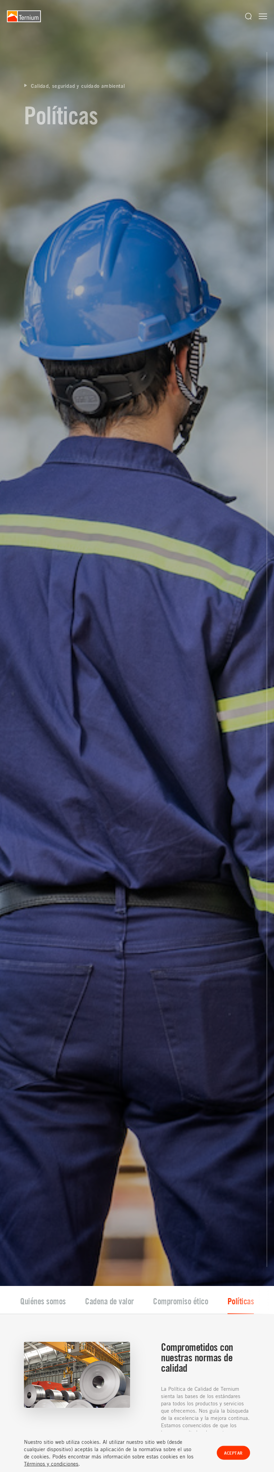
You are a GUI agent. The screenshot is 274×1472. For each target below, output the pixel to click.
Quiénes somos (43, 1099)
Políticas (241, 1099)
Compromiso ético (180, 1099)
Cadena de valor (109, 1099)
